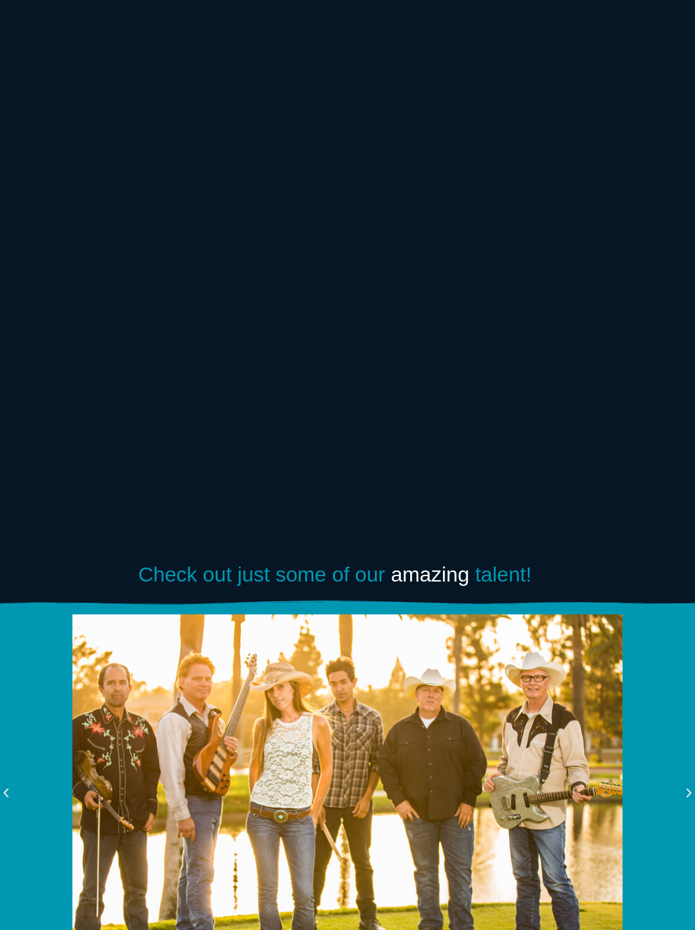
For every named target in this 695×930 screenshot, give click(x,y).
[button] (6, 793)
